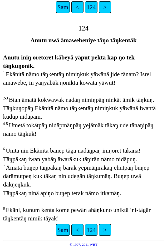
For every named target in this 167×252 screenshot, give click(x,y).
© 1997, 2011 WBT (83, 244)
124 (91, 7)
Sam (62, 7)
